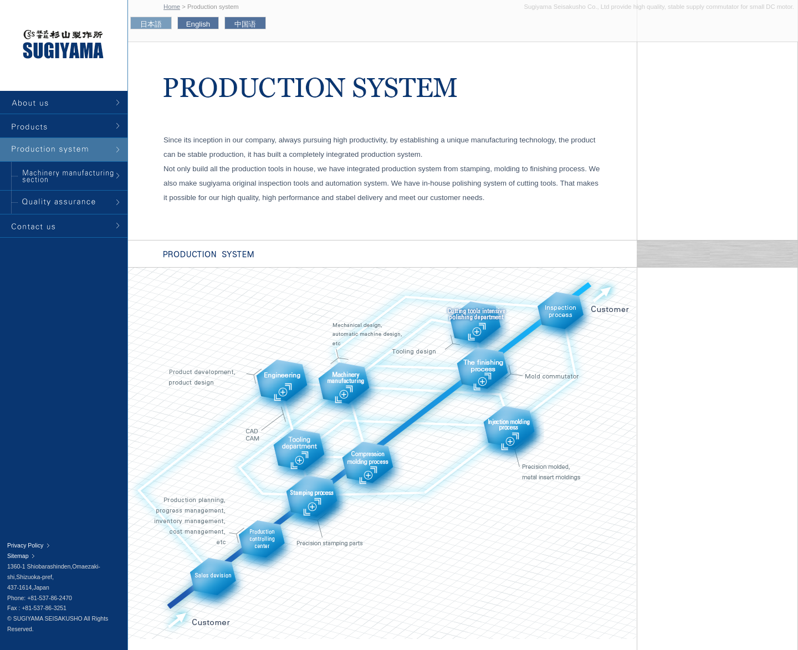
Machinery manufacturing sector (347, 390)
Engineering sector (284, 388)
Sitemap (17, 556)
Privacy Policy (25, 545)
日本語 (151, 24)
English (198, 24)
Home (171, 6)
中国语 (245, 24)
